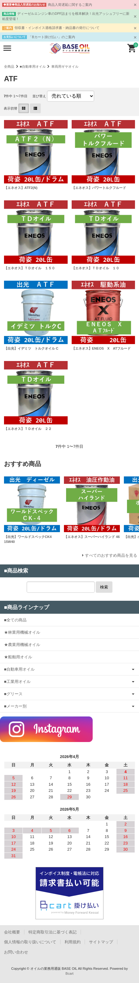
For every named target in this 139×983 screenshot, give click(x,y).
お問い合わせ (16, 952)
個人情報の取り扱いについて (30, 942)
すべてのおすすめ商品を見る (111, 555)
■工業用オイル (17, 681)
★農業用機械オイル (22, 644)
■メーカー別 (15, 706)
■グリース (13, 694)
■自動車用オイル (33, 66)
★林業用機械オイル (22, 632)
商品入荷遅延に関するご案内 (70, 4)
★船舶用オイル (18, 657)
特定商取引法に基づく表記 (52, 932)
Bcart (69, 973)
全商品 (9, 66)
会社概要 (12, 932)
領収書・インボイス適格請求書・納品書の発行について (57, 28)
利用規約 (73, 942)
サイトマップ (101, 942)
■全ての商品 (15, 620)
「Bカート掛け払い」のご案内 (51, 37)
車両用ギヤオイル (64, 66)
